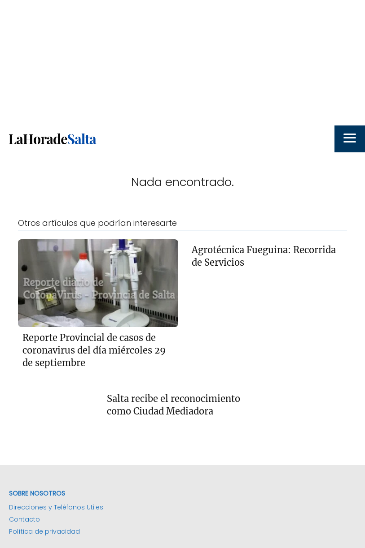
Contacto (24, 519)
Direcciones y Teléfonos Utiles (56, 507)
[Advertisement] (182, 62)
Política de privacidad (44, 531)
